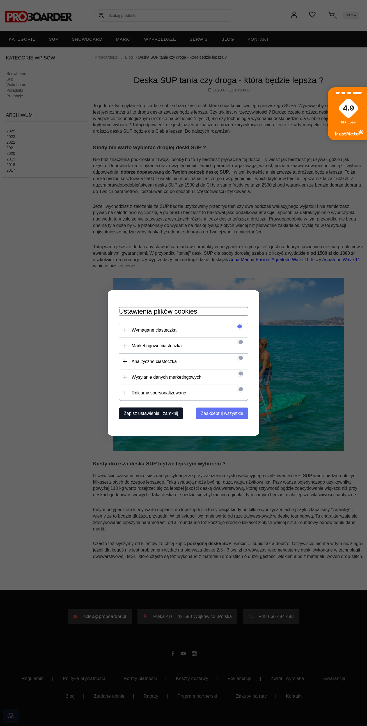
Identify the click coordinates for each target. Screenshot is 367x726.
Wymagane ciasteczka (154, 330)
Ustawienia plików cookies (158, 311)
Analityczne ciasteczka (154, 361)
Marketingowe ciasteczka (157, 345)
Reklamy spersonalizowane (159, 392)
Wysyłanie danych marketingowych (166, 377)
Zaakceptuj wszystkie (222, 413)
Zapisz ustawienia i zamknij (151, 413)
